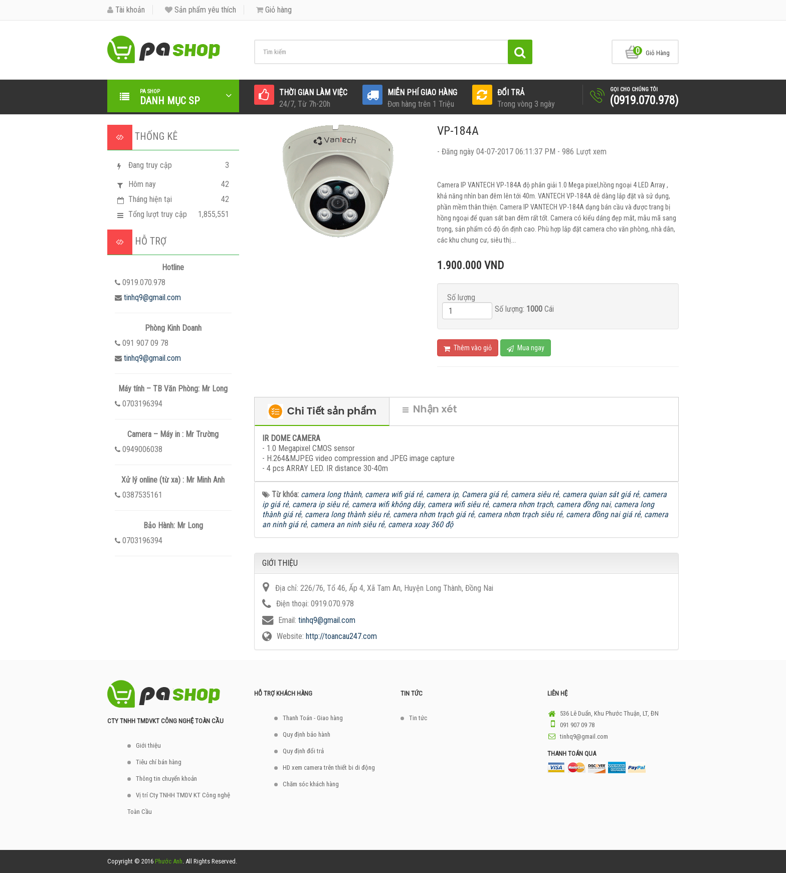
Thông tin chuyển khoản (166, 778)
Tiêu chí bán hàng (158, 762)
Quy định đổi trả (303, 751)
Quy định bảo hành (306, 734)
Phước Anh (168, 861)
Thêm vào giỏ (468, 348)
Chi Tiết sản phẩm (322, 411)
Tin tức (418, 718)
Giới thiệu (148, 745)
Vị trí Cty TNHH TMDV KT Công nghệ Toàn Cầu (178, 803)
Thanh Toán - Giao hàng (313, 718)
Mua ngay (525, 348)
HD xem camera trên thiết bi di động (329, 767)
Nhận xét (430, 409)
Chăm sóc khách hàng (311, 784)
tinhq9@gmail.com (152, 297)
